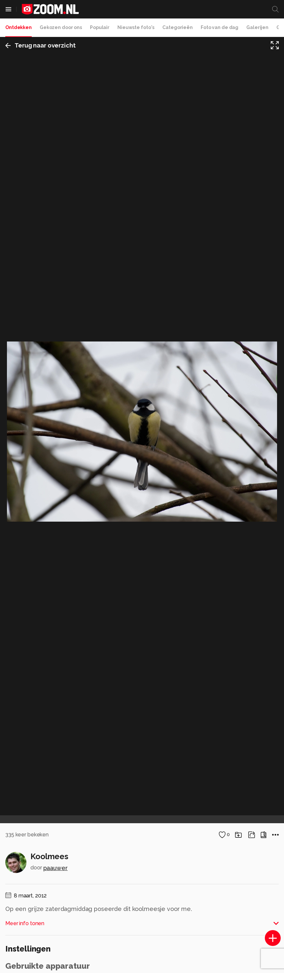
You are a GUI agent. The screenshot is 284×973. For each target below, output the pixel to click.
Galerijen (257, 27)
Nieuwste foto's (135, 27)
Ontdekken (18, 27)
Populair (99, 27)
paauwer (55, 867)
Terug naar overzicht (40, 45)
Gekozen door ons (61, 27)
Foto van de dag (219, 27)
